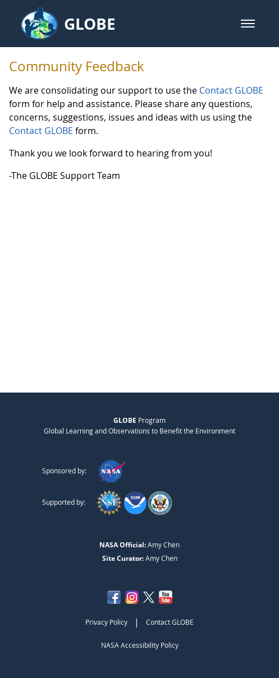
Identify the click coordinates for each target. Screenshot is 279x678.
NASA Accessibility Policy (140, 644)
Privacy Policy (106, 621)
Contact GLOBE (231, 90)
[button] (247, 24)
